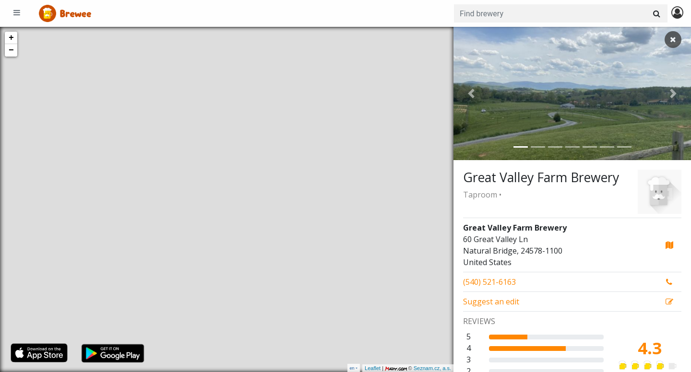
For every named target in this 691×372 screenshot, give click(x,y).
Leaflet (373, 368)
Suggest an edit (491, 301)
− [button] (11, 50)
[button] (471, 93)
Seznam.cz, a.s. (432, 368)
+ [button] (11, 38)
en (352, 368)
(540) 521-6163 (489, 282)
